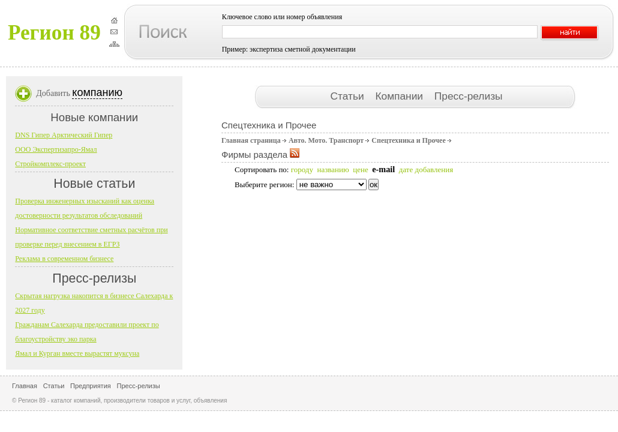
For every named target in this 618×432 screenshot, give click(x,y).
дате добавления (426, 169)
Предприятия (90, 385)
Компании (400, 96)
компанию (97, 92)
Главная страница (251, 140)
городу (302, 169)
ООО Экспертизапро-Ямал (56, 149)
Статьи (348, 96)
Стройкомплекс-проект (50, 164)
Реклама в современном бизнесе (64, 258)
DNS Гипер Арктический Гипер (63, 135)
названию (333, 169)
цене (360, 169)
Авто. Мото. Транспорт (326, 140)
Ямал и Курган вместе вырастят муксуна (77, 353)
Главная (24, 385)
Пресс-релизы (468, 96)
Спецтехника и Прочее (408, 140)
